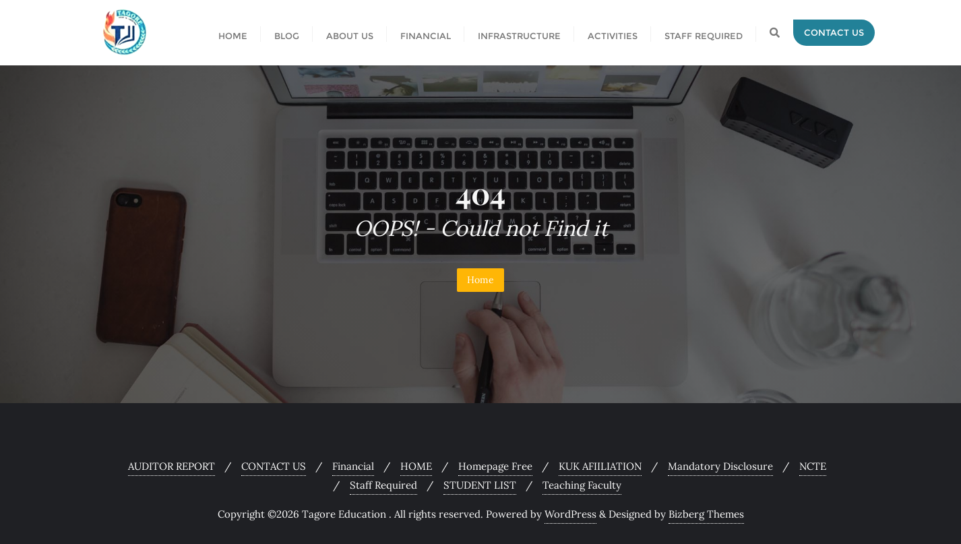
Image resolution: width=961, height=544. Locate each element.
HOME (416, 466)
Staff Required (383, 485)
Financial (353, 466)
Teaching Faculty (581, 485)
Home (480, 280)
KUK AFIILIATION (600, 466)
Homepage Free (495, 466)
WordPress (570, 514)
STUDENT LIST (479, 485)
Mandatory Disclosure (720, 466)
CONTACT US (273, 466)
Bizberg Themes (706, 514)
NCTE (812, 466)
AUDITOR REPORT (171, 466)
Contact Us (834, 32)
